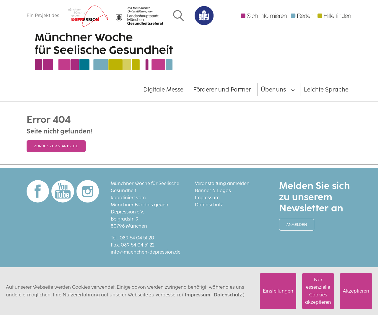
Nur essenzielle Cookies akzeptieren (318, 291)
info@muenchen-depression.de (145, 252)
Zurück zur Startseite (56, 146)
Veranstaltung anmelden (222, 183)
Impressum (197, 295)
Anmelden (296, 225)
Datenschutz (228, 295)
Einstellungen (278, 291)
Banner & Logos (213, 190)
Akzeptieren (356, 291)
